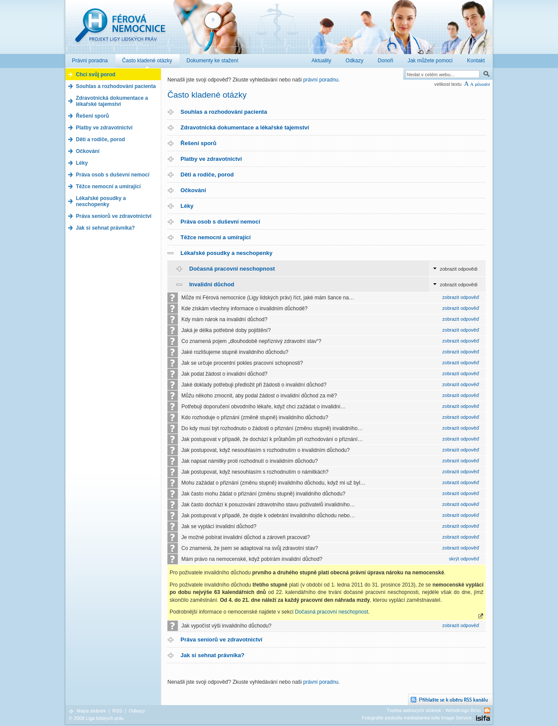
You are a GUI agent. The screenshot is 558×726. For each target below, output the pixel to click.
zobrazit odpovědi (458, 268)
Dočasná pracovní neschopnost (232, 268)
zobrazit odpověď (460, 297)
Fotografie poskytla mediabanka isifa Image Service (417, 717)
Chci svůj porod (96, 74)
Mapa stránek (91, 710)
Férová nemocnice (120, 30)
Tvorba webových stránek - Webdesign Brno (434, 710)
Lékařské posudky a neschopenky (226, 253)
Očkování (193, 190)
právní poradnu (321, 80)
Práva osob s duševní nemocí (220, 221)
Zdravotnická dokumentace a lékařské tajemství (244, 127)
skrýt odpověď (464, 558)
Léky (187, 206)
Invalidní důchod (211, 284)
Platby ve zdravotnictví (211, 159)
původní (482, 84)
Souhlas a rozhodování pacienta (223, 112)
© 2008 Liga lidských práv (96, 718)
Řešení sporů (198, 143)
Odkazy (137, 710)
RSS (117, 710)
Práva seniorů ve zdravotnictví (221, 639)
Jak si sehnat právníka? (212, 655)
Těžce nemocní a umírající (215, 237)
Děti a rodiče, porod (207, 174)
